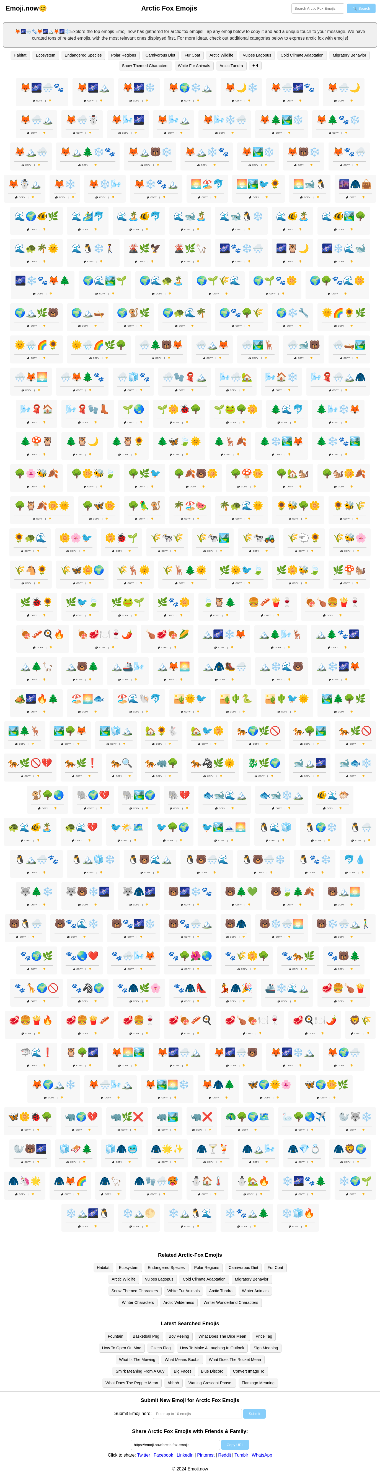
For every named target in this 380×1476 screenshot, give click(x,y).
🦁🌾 (360, 1020)
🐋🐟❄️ (355, 763)
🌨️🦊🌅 (31, 377)
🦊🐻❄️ (303, 152)
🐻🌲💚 (241, 892)
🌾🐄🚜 (258, 538)
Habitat (20, 55)
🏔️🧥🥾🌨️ (225, 666)
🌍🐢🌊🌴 (184, 313)
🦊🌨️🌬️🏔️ (110, 1085)
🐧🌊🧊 (275, 827)
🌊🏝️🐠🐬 (139, 216)
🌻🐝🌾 (349, 506)
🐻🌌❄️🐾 (190, 892)
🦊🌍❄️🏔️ (190, 88)
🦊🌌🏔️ (93, 88)
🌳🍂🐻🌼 (196, 474)
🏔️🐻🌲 (82, 666)
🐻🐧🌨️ (25, 924)
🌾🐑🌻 (304, 538)
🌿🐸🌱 (127, 602)
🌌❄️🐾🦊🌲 (42, 281)
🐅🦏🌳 (161, 763)
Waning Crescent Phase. (210, 1383)
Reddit (224, 1455)
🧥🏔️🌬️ (258, 1149)
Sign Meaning (266, 1348)
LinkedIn (185, 1455)
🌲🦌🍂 (230, 441)
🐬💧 (355, 859)
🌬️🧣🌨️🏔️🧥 (338, 377)
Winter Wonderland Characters (230, 1302)
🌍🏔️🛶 (87, 313)
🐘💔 (179, 795)
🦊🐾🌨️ (349, 152)
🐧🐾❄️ (314, 859)
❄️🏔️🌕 (139, 1213)
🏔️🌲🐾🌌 (337, 634)
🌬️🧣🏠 (36, 409)
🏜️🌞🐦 (190, 699)
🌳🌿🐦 (144, 474)
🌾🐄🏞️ (212, 538)
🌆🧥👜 (355, 184)
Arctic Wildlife (221, 55)
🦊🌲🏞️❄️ (281, 120)
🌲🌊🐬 (287, 409)
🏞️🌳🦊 (70, 731)
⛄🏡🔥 (253, 1181)
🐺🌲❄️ (36, 892)
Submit (254, 1414)
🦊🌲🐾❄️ (338, 120)
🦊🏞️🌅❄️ (167, 1085)
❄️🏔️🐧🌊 (190, 1213)
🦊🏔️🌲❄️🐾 (87, 152)
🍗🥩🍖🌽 (167, 634)
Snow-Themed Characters (145, 65)
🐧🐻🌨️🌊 (207, 859)
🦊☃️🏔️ (24, 184)
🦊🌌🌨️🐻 (236, 1052)
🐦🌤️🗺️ (127, 827)
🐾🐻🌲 (343, 956)
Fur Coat (192, 55)
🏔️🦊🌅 (173, 666)
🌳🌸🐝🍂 (36, 474)
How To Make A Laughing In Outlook (212, 1348)
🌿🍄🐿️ (349, 570)
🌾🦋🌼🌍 (82, 570)
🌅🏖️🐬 (207, 184)
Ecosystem (45, 55)
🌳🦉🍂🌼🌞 (42, 506)
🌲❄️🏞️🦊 (281, 441)
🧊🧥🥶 (121, 1149)
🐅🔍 (121, 763)
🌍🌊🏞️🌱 (105, 281)
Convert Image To (248, 1371)
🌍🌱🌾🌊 (218, 281)
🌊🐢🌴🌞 (36, 248)
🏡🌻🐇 (161, 731)
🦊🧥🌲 (218, 1085)
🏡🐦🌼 (207, 731)
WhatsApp (262, 1455)
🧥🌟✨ (167, 1149)
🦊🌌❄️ (139, 88)
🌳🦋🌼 (98, 506)
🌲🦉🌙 (82, 441)
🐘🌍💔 (93, 795)
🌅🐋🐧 (309, 184)
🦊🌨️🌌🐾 (292, 88)
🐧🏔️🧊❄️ (93, 859)
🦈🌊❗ (36, 1052)
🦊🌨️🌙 (343, 88)
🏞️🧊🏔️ (116, 731)
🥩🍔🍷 (139, 1020)
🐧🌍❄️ (320, 827)
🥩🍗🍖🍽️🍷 (252, 1020)
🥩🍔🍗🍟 (344, 988)
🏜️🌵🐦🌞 (287, 699)
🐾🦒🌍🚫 (36, 988)
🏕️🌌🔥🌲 (36, 699)
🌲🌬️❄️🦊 (338, 409)
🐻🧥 (236, 924)
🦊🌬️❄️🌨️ (225, 120)
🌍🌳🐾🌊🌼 (337, 281)
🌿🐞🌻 (36, 602)
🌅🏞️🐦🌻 (258, 184)
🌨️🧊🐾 (133, 377)
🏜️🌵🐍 (235, 699)
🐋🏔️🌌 (309, 763)
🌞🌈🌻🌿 (344, 313)
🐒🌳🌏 (47, 795)
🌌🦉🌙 (292, 248)
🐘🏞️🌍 (139, 795)
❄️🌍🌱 (355, 1181)
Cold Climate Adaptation (302, 55)
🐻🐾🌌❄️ (133, 924)
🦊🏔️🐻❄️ (150, 152)
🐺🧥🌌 (139, 892)
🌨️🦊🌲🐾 (82, 377)
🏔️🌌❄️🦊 (224, 634)
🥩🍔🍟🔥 (31, 1020)
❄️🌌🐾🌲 (304, 1181)
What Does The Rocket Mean (235, 1359)
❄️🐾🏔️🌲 (247, 1213)
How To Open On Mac (121, 1348)
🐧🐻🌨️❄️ (263, 859)
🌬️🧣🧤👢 (88, 409)
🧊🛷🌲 (75, 1149)
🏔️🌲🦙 (36, 666)
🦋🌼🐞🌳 (30, 1117)
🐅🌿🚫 (355, 731)
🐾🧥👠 (190, 988)
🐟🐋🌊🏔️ (225, 795)
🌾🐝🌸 (349, 538)
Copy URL (235, 1445)
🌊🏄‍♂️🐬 (87, 216)
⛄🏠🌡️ (207, 1181)
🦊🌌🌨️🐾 (42, 88)
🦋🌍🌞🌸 (269, 1085)
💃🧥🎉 (235, 988)
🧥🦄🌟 (24, 1181)
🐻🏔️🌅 (343, 892)
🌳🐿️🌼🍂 (344, 474)
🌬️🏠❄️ (281, 377)
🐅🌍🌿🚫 (258, 731)
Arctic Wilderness (178, 1302)
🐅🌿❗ (81, 763)
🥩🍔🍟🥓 (88, 1020)
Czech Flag (161, 1348)
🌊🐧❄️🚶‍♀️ (93, 248)
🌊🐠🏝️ (292, 216)
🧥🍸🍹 (212, 1149)
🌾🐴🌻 (31, 570)
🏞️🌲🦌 (24, 731)
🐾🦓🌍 (87, 988)
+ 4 (255, 65)
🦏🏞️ (167, 1117)
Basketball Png (146, 1336)
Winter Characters (138, 1302)
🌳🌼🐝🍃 (93, 474)
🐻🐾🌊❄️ (77, 924)
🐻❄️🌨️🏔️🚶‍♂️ (343, 924)
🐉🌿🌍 (264, 763)
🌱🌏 (133, 409)
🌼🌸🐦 (75, 538)
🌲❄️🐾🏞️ (338, 441)
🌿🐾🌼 (173, 602)
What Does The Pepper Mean (131, 1383)
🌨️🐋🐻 (303, 345)
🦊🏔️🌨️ (31, 152)
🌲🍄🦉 (36, 441)
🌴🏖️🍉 (190, 506)
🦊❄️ (65, 184)
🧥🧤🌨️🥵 (156, 1181)
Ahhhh (173, 1383)
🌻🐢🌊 (30, 538)
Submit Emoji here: (133, 1413)
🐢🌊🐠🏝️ (30, 827)
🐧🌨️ (361, 827)
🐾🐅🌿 (298, 956)
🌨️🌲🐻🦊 (161, 345)
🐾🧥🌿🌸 (139, 988)
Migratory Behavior (349, 55)
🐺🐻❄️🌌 (88, 892)
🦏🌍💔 (81, 1117)
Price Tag (264, 1336)
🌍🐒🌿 (133, 313)
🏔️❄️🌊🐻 (281, 666)
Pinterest (205, 1455)
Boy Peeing (179, 1336)
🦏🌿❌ (127, 1117)
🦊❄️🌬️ (105, 184)
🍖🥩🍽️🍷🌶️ (105, 634)
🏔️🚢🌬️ (127, 666)
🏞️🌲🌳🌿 (344, 699)
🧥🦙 (110, 1181)
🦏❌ (202, 1117)
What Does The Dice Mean (222, 1336)
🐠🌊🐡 (332, 795)
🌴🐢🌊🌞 (241, 506)
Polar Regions (123, 55)
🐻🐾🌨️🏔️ (190, 924)
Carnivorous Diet (160, 55)
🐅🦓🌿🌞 (213, 763)
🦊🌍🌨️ (343, 1052)
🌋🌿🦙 (190, 248)
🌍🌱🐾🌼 (275, 281)
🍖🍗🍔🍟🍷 (332, 602)
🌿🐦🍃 (82, 602)
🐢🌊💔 (81, 827)
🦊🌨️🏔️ (36, 120)
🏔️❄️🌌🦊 (338, 666)
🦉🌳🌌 (82, 1052)
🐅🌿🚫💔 (30, 763)
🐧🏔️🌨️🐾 (36, 859)
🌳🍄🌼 (246, 474)
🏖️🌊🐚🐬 (139, 699)
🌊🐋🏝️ (190, 216)
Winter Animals (255, 1291)
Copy (38, 101)
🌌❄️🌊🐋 (344, 248)
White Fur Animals (194, 65)
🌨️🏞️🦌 (258, 345)
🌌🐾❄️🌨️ (241, 248)
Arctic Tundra (231, 65)
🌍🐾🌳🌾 (241, 313)
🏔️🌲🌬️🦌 (280, 634)
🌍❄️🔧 (292, 313)
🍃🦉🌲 (219, 602)
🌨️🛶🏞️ (349, 345)
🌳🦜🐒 (144, 506)
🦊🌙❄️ (241, 88)
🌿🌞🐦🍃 (241, 570)
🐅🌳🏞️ (309, 731)
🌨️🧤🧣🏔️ (184, 377)
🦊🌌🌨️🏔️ (179, 1052)
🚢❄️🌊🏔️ (287, 988)
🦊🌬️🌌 (127, 120)
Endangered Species (83, 55)
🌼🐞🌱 (121, 538)
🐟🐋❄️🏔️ (281, 795)
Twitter (143, 1455)
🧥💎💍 (304, 1149)
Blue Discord (212, 1371)
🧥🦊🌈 (70, 1181)
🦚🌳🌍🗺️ (247, 1117)
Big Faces (183, 1371)
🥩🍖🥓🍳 (190, 1020)
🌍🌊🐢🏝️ (161, 281)
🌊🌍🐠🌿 (36, 216)
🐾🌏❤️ (82, 956)
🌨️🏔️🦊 (212, 345)
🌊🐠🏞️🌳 (344, 216)
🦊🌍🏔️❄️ (54, 1085)
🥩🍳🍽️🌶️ (315, 1020)
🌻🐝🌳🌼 (298, 506)
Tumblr (241, 1455)
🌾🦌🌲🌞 (184, 570)
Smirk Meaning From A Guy (140, 1371)
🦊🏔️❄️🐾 (207, 152)
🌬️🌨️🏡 (235, 377)
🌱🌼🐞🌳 (179, 409)
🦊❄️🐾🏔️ (156, 184)
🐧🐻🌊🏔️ (150, 859)
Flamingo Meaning (258, 1383)
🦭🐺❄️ (355, 1117)
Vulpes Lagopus (257, 55)
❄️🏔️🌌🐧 (88, 1213)
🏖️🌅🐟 (87, 699)
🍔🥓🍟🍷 (270, 602)
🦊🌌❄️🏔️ (292, 1052)
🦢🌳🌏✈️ (304, 1117)
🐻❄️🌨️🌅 (281, 924)
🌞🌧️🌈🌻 (36, 345)
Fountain (115, 1336)
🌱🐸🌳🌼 (236, 409)
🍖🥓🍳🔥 (42, 634)
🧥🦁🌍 (349, 1149)
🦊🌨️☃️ (82, 120)
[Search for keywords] (317, 8)
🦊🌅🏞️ (127, 1052)
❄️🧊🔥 (298, 1213)
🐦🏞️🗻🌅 (224, 827)
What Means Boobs (182, 1359)
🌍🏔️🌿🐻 (36, 313)
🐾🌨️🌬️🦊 (133, 956)
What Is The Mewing (137, 1359)
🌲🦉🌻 (127, 441)
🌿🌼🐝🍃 (298, 570)
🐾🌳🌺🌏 (190, 956)
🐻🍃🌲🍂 (292, 892)
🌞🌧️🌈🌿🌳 (98, 345)
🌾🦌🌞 (133, 570)
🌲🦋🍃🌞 (179, 441)
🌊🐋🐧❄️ (241, 216)
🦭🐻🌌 (30, 1149)
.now (22, 8)
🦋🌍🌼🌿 (326, 1085)
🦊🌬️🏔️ (173, 120)
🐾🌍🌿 (36, 956)
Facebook (163, 1455)
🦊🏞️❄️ (258, 152)
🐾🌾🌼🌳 (247, 956)
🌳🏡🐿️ (292, 474)
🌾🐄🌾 (167, 538)
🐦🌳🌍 (172, 827)
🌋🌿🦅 (144, 248)
